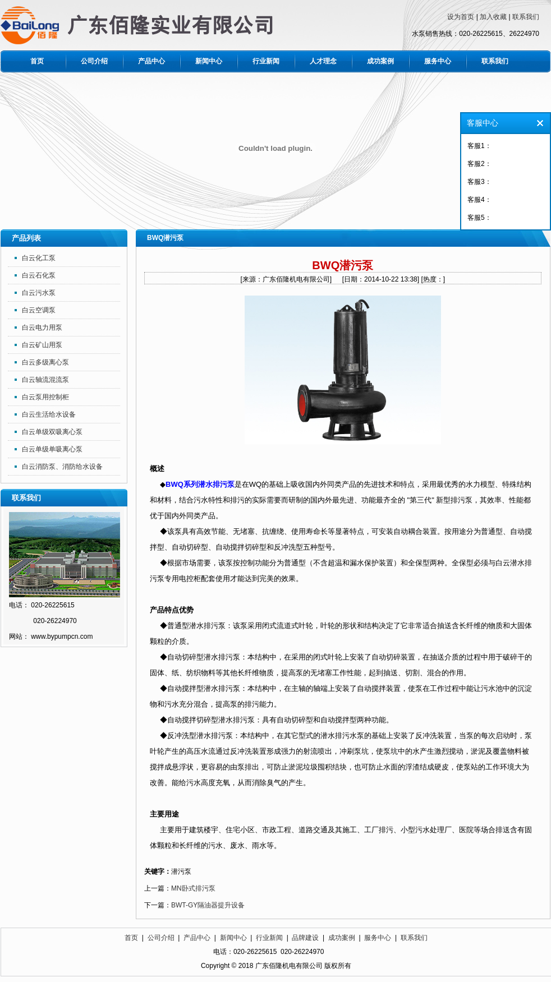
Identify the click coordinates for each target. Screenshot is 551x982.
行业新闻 (265, 61)
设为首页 (460, 17)
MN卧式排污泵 (193, 888)
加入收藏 (493, 17)
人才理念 (323, 61)
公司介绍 (94, 61)
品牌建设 (305, 938)
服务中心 (437, 61)
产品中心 (151, 61)
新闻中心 (208, 61)
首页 (37, 61)
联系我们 (525, 17)
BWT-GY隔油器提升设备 (208, 905)
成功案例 (380, 61)
